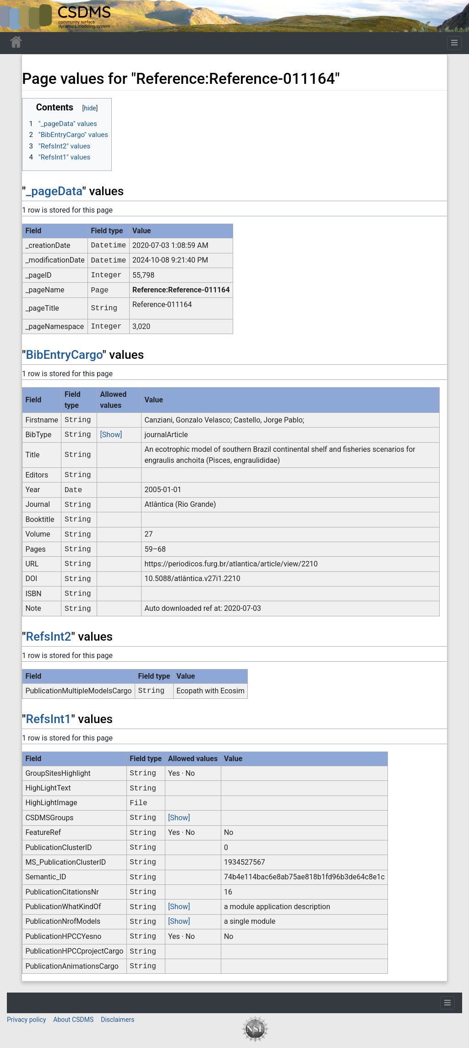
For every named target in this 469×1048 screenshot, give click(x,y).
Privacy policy (26, 1019)
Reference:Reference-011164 (181, 289)
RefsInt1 (48, 719)
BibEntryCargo (64, 355)
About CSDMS (73, 1019)
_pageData (54, 191)
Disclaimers (117, 1019)
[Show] (111, 434)
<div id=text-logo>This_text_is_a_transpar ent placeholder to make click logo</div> (14, 16)
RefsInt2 (48, 636)
